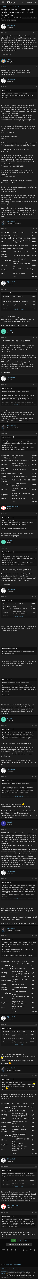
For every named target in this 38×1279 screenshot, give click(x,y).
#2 (36, 67)
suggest (13, 20)
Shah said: (5, 91)
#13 (36, 776)
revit (8, 20)
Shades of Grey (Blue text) (10, 1269)
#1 (36, 32)
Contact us (4, 1271)
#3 (36, 87)
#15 (36, 878)
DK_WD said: (6, 388)
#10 (36, 548)
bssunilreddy (11, 221)
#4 (36, 228)
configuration (32, 18)
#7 (36, 384)
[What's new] (36, 2)
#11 (36, 596)
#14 (36, 829)
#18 (36, 1075)
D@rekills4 (6, 18)
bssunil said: (6, 293)
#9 (36, 514)
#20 (36, 1212)
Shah (9, 60)
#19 (36, 1166)
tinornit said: (5, 882)
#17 (36, 1024)
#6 (36, 337)
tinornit (9, 822)
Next (20, 1240)
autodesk (24, 18)
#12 (36, 725)
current (3, 20)
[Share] (33, 32)
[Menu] (2, 2)
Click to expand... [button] (19, 309)
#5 (36, 289)
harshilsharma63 (13, 506)
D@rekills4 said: (7, 437)
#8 (36, 433)
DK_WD (9, 330)
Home (3, 1273)
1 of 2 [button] (13, 1240)
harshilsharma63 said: (8, 648)
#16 (36, 935)
